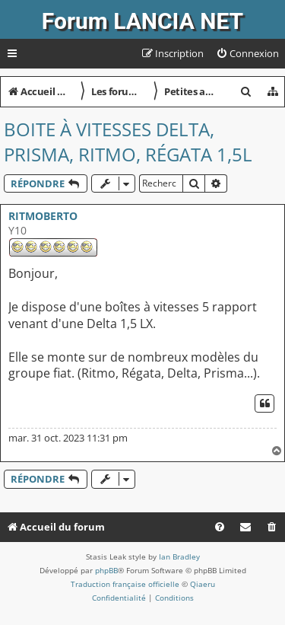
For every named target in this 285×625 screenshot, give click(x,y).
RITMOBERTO (43, 216)
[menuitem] (247, 54)
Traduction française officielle (125, 584)
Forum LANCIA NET (142, 21)
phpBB (106, 570)
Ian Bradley (179, 556)
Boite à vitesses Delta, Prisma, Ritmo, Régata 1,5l (128, 141)
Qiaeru (202, 584)
